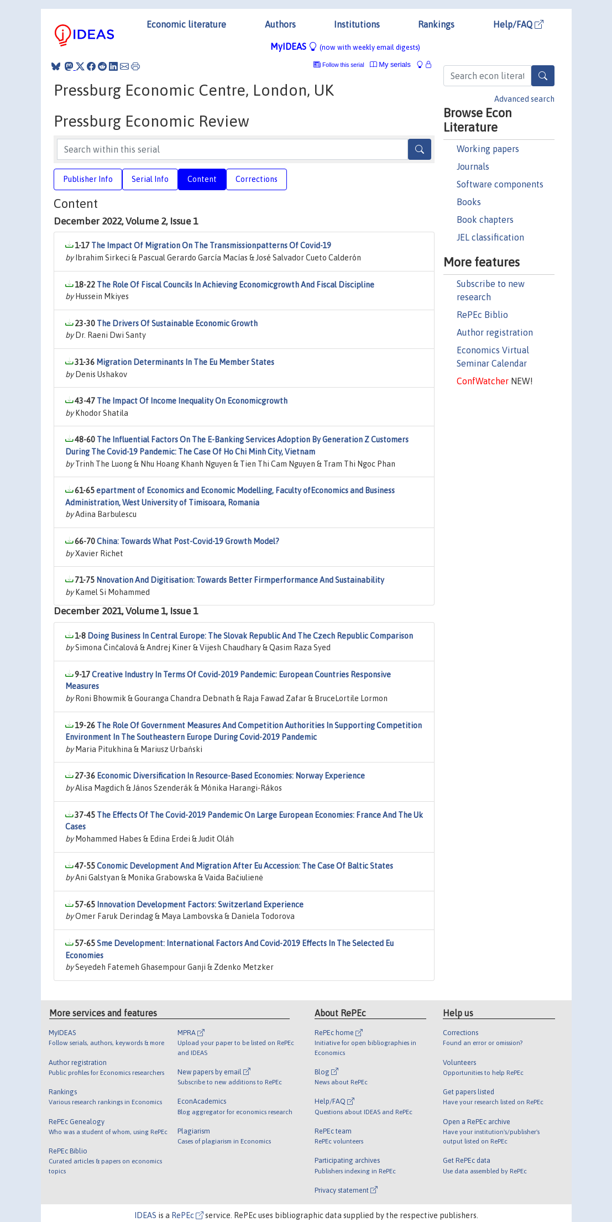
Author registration (495, 332)
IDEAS (145, 1215)
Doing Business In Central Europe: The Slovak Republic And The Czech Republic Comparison (250, 635)
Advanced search (524, 99)
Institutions (357, 24)
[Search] (543, 75)
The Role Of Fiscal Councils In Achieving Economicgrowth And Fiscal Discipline (235, 284)
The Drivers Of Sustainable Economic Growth (177, 323)
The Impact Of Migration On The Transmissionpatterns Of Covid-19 (211, 245)
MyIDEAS (345, 46)
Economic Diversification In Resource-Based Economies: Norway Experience (231, 775)
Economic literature (186, 24)
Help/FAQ (518, 24)
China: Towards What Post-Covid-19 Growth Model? (188, 541)
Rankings (436, 24)
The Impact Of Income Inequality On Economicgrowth (192, 400)
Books (469, 202)
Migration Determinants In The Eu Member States (185, 362)
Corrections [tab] (257, 179)
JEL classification (490, 237)
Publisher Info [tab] (88, 179)
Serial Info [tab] (150, 179)
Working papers (488, 149)
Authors (280, 24)
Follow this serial (343, 65)
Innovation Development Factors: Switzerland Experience (200, 904)
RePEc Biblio (482, 315)
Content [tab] (202, 179)
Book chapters (485, 219)
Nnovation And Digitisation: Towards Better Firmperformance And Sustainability (240, 580)
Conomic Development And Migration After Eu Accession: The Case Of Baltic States (245, 865)
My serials (390, 64)
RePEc (187, 1215)
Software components (500, 184)
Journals (473, 166)
